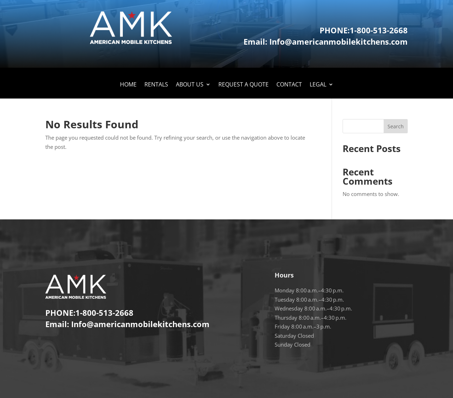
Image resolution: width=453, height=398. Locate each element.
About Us (189, 85)
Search (396, 126)
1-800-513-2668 (379, 30)
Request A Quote (243, 85)
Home (128, 85)
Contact (289, 85)
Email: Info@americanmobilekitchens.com (325, 41)
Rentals (156, 85)
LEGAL (318, 85)
